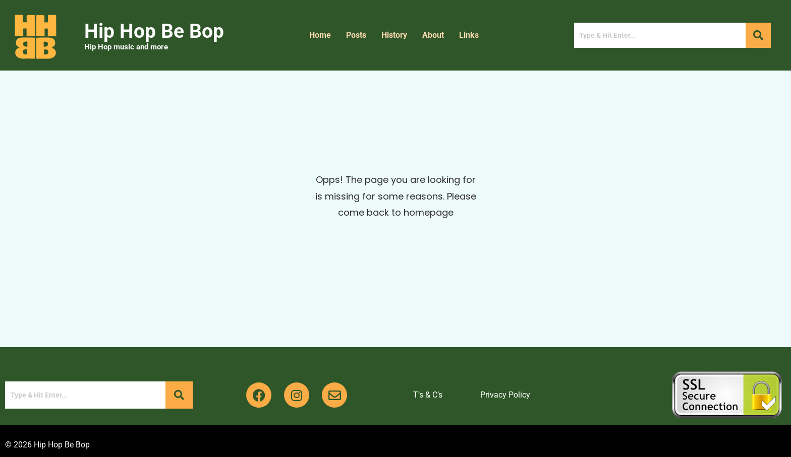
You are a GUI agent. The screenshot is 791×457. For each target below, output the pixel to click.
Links (469, 35)
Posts (356, 35)
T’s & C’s (427, 395)
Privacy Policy (505, 395)
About (433, 35)
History (394, 35)
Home (320, 35)
